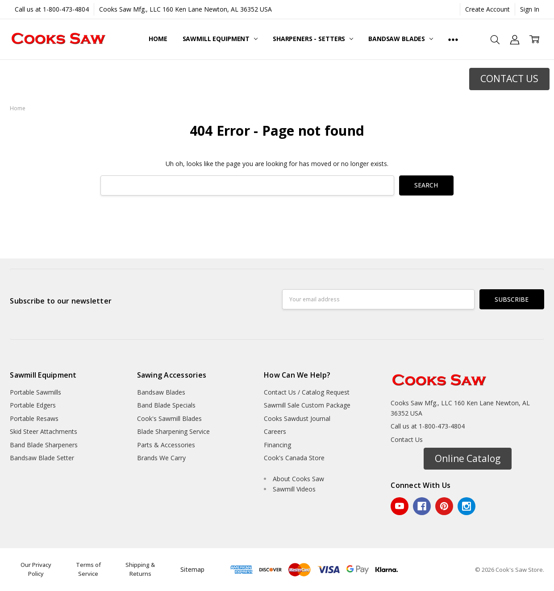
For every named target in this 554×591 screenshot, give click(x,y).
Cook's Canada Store (294, 458)
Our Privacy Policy (36, 569)
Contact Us (407, 439)
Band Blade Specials (166, 405)
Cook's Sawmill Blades (169, 418)
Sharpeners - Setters (313, 38)
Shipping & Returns (140, 569)
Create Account (487, 9)
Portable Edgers (33, 405)
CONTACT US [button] (509, 78)
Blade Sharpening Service (173, 431)
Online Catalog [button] (467, 458)
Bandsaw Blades (400, 38)
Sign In (529, 9)
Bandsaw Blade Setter (42, 458)
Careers (275, 431)
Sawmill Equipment (220, 38)
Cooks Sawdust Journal (297, 418)
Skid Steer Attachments (43, 431)
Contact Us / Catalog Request (307, 392)
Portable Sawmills (35, 392)
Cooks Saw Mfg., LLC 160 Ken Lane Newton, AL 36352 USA (185, 9)
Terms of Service (88, 569)
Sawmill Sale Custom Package (307, 405)
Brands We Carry (161, 458)
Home (158, 38)
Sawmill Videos (294, 489)
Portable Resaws (34, 418)
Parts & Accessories (166, 445)
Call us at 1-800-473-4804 (52, 9)
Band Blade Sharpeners (44, 445)
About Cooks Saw (298, 478)
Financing (277, 445)
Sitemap (192, 569)
